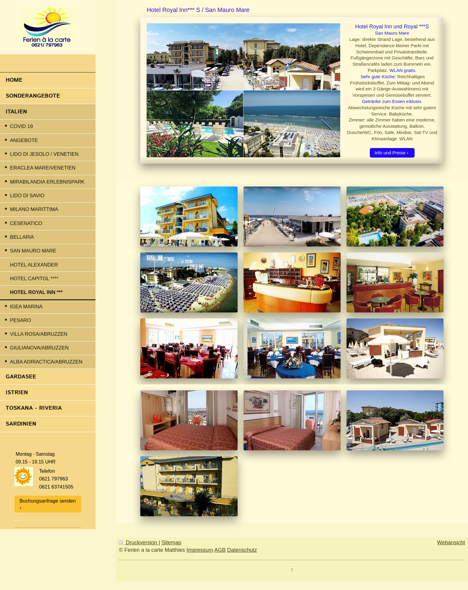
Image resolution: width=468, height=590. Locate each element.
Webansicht (451, 543)
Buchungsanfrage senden (48, 500)
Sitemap (171, 543)
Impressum (200, 550)
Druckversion (138, 543)
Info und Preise (390, 152)
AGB (220, 550)
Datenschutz (242, 550)
